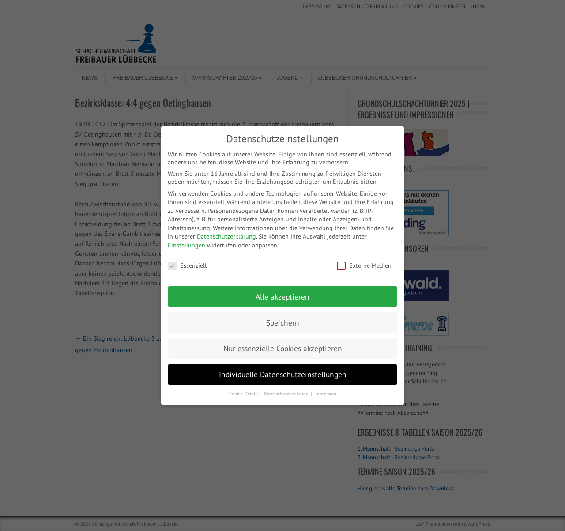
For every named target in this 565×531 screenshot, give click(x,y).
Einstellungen (186, 245)
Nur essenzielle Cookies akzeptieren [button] (282, 348)
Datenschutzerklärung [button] (287, 394)
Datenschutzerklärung (226, 236)
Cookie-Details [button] (244, 394)
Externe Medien (364, 265)
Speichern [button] (282, 323)
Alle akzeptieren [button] (282, 297)
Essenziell (187, 265)
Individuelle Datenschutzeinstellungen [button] (283, 374)
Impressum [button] (325, 394)
